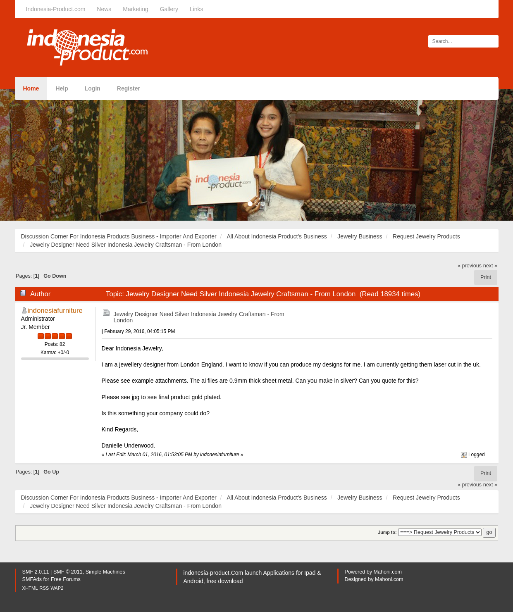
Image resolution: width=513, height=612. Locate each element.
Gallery (169, 9)
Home (31, 88)
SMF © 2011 (68, 572)
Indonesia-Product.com (56, 9)
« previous (470, 266)
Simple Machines (105, 572)
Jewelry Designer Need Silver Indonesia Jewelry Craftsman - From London (199, 317)
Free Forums (66, 579)
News (104, 9)
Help (61, 88)
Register (128, 88)
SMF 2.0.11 (35, 572)
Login (92, 88)
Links (196, 9)
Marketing (135, 9)
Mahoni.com (388, 572)
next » (490, 266)
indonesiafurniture (55, 310)
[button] (38, 155)
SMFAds (32, 579)
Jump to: (387, 532)
